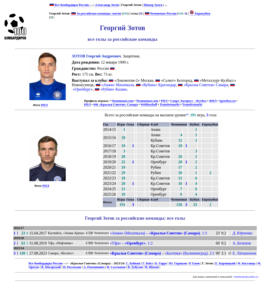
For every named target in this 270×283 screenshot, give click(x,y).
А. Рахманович (93, 267)
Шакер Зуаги (153, 5)
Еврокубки (200, 13)
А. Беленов (241, 243)
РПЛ (44, 105)
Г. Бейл (147, 263)
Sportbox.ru (227, 101)
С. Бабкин (133, 263)
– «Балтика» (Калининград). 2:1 (162, 253)
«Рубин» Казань (113, 89)
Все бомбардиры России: (72, 5)
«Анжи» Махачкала (117, 85)
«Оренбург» (83, 89)
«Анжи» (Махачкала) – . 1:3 (158, 233)
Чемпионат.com (123, 101)
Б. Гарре (161, 263)
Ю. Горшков (178, 263)
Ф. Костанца (246, 263)
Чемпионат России (161, 13)
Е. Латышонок (244, 253)
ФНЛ (213, 101)
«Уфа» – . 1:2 (131, 243)
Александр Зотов (107, 5)
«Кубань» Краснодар (158, 85)
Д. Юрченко (242, 233)
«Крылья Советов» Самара (205, 85)
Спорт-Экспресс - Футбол (188, 101)
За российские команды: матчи (96, 13)
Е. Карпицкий (225, 263)
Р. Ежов (194, 263)
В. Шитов (152, 267)
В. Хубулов (135, 267)
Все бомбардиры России (46, 263)
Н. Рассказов (72, 267)
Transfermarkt (170, 104)
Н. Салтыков (116, 267)
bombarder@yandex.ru (246, 276)
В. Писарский (51, 267)
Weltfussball (149, 104)
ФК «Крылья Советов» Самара (115, 104)
